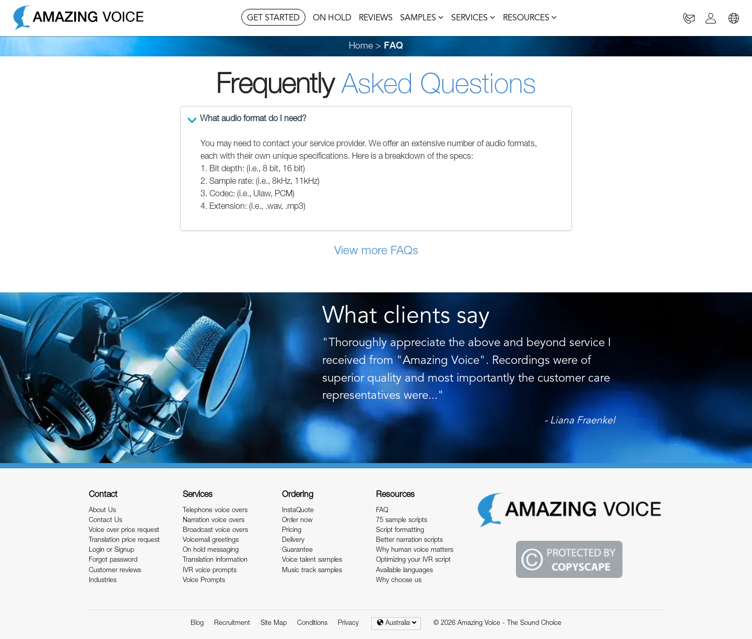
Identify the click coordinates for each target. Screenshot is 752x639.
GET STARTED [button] (273, 18)
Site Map (274, 623)
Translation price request (124, 540)
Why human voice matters (414, 550)
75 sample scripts (401, 520)
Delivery (293, 540)
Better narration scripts (409, 540)
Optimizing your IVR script (413, 560)
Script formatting (400, 530)
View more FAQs (376, 251)
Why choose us (398, 580)
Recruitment (232, 623)
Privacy (348, 623)
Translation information (215, 560)
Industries (102, 580)
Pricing (291, 530)
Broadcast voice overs (215, 530)
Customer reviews (115, 570)
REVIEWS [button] (376, 18)
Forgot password (113, 560)
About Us (102, 510)
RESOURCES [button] (530, 18)
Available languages (404, 570)
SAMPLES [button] (422, 18)
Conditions (312, 623)
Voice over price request (124, 530)
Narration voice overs (213, 520)
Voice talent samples (312, 560)
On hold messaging (211, 550)
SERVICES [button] (473, 18)
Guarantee (297, 550)
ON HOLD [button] (332, 18)
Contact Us (105, 520)
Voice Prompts (204, 580)
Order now (297, 520)
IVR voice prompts (210, 570)
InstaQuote (298, 510)
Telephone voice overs (215, 510)
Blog (197, 623)
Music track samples (312, 570)
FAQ (382, 510)
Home (361, 46)
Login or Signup (111, 550)
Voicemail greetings (211, 540)
